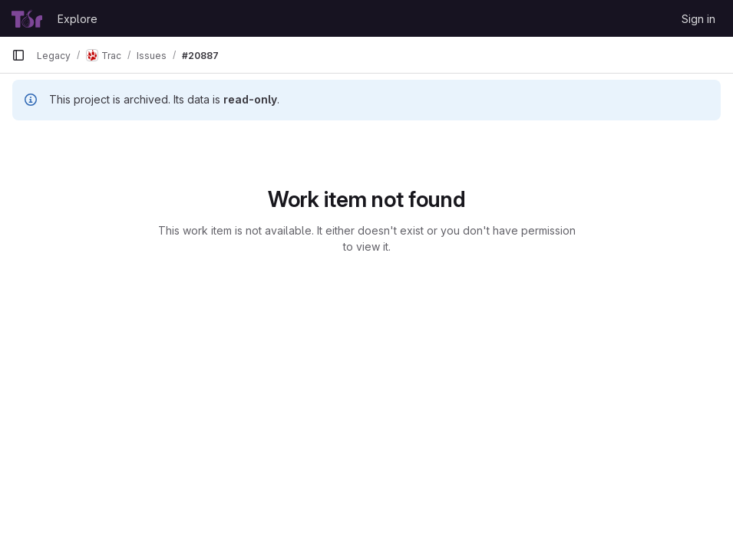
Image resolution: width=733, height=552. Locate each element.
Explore (77, 18)
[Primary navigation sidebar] (18, 55)
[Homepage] (26, 18)
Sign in (698, 18)
